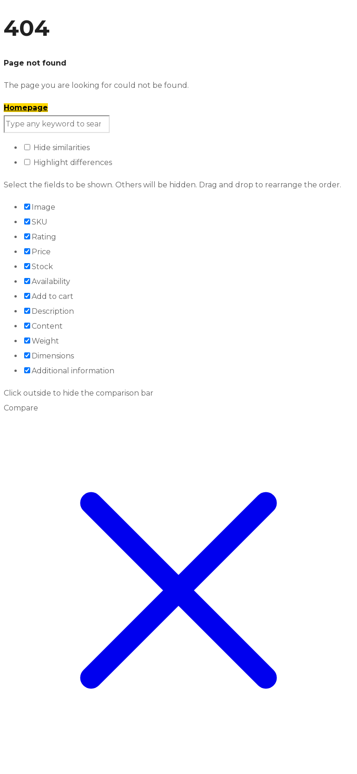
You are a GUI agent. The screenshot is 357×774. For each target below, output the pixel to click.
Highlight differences (68, 162)
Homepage (26, 107)
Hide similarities (57, 147)
